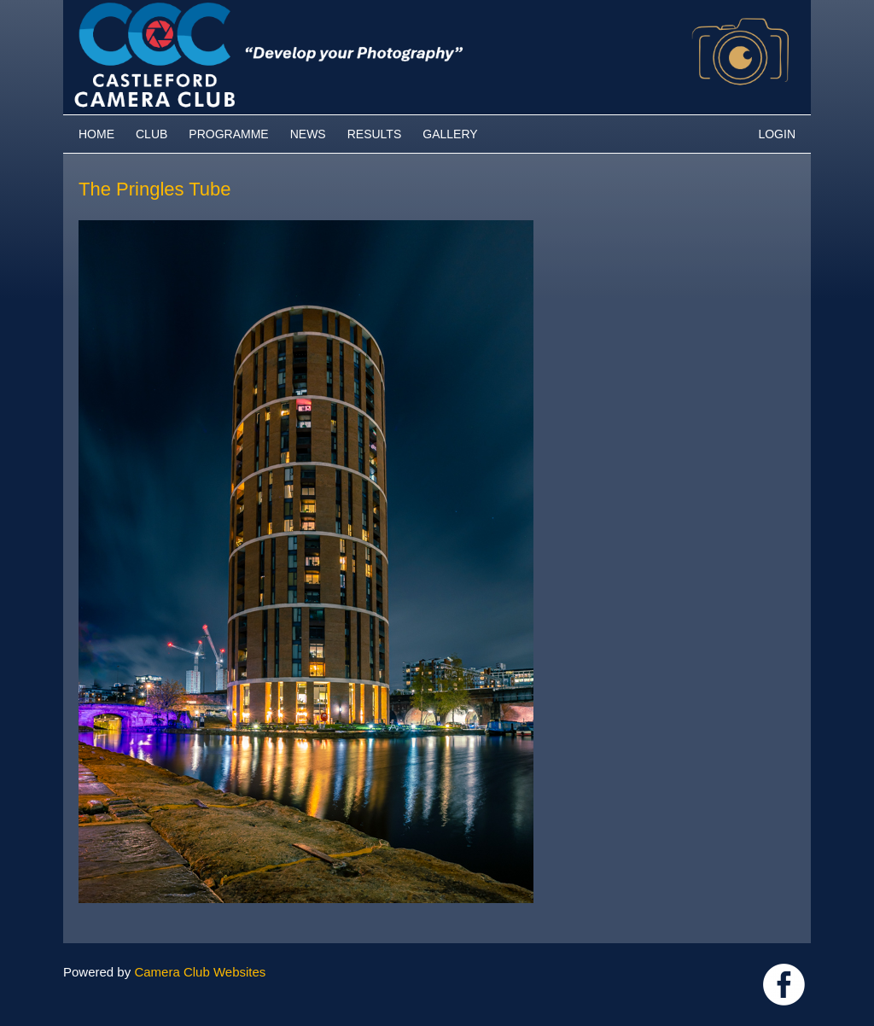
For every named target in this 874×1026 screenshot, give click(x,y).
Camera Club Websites (199, 972)
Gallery (449, 134)
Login (776, 134)
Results (374, 134)
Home (96, 134)
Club (151, 134)
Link (784, 985)
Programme (228, 134)
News (308, 134)
